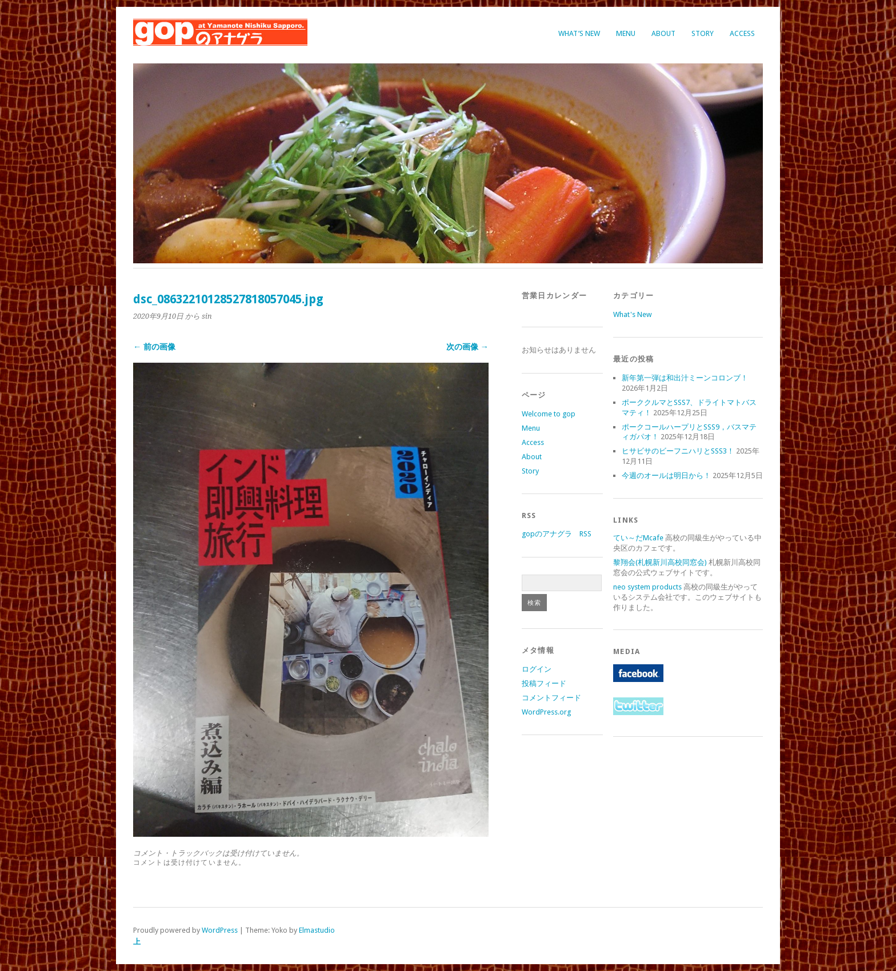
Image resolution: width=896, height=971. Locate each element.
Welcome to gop (548, 414)
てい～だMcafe (638, 537)
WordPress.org (546, 712)
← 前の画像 (154, 346)
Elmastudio (317, 930)
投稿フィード (544, 683)
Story (702, 33)
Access (742, 33)
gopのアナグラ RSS (556, 533)
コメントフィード (551, 697)
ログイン (536, 669)
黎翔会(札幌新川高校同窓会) (660, 562)
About (663, 33)
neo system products (647, 587)
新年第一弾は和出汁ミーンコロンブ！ (685, 378)
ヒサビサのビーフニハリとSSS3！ (678, 451)
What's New (632, 314)
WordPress (220, 930)
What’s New (579, 33)
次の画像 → (467, 346)
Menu (625, 33)
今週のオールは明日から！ (666, 475)
